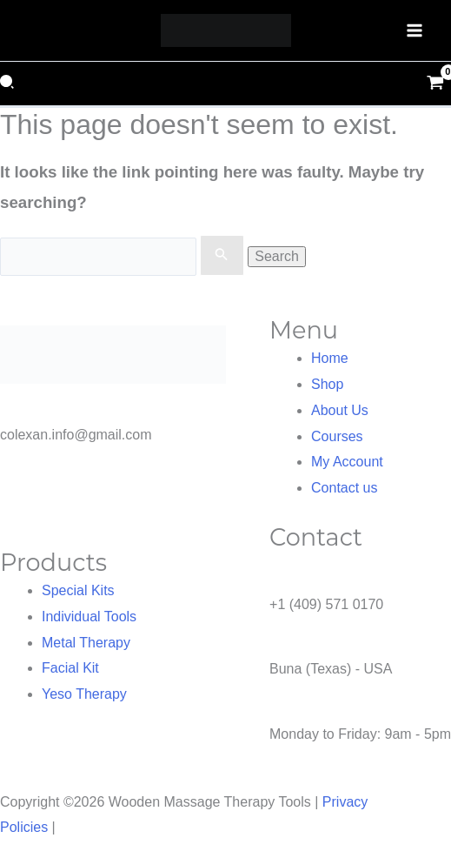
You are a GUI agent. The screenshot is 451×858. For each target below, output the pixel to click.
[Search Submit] (221, 256)
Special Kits (78, 590)
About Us (339, 410)
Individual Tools (89, 616)
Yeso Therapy (84, 694)
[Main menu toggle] (414, 30)
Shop (327, 384)
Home (329, 358)
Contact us (344, 487)
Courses (337, 436)
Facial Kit (70, 667)
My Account (347, 461)
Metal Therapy (86, 642)
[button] (9, 84)
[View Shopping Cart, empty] (435, 83)
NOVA (78, 827)
